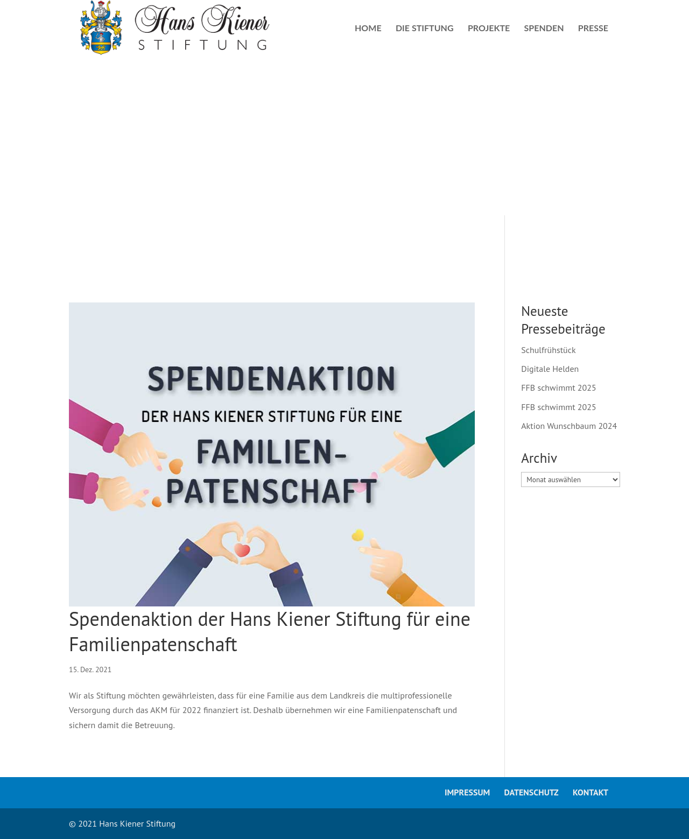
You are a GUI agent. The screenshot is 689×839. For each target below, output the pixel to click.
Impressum (467, 792)
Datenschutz (531, 792)
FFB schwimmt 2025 (558, 387)
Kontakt (590, 792)
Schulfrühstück (548, 349)
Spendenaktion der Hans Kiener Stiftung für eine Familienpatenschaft (269, 631)
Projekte (489, 28)
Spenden (544, 28)
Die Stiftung (425, 28)
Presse (593, 28)
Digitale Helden (550, 368)
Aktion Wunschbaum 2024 (569, 425)
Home (368, 28)
